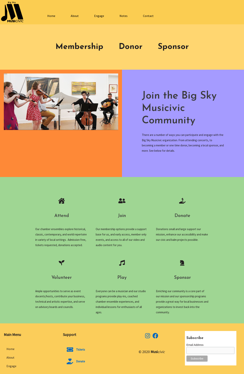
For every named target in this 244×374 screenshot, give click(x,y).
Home (51, 15)
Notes (124, 15)
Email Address (194, 344)
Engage (99, 15)
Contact (148, 15)
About (75, 15)
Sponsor (173, 47)
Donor (130, 47)
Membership (79, 47)
